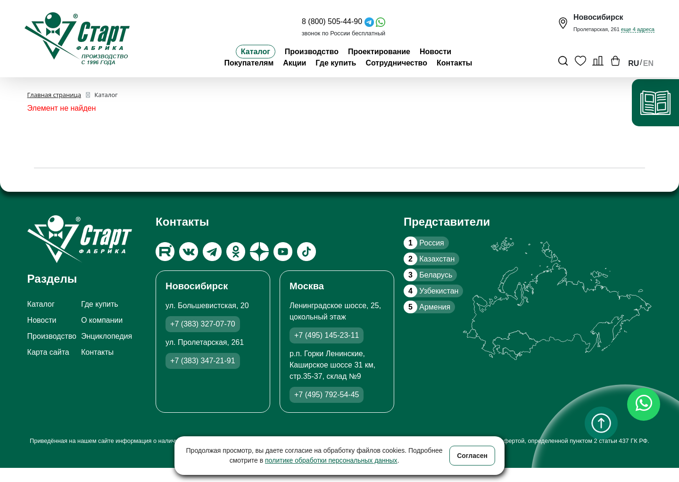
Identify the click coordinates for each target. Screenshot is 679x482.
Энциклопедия (106, 336)
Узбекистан (431, 291)
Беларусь (428, 275)
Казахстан (429, 259)
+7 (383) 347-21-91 (202, 361)
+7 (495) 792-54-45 (326, 395)
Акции (294, 63)
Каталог (255, 52)
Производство (312, 52)
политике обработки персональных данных (331, 460)
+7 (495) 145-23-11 (326, 335)
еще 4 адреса (637, 29)
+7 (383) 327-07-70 (202, 324)
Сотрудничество (396, 63)
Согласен (472, 455)
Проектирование (379, 52)
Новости (435, 52)
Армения (427, 307)
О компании (102, 320)
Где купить (335, 63)
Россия (424, 243)
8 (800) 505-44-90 (332, 21)
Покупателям (248, 63)
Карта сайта (48, 352)
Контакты (454, 63)
